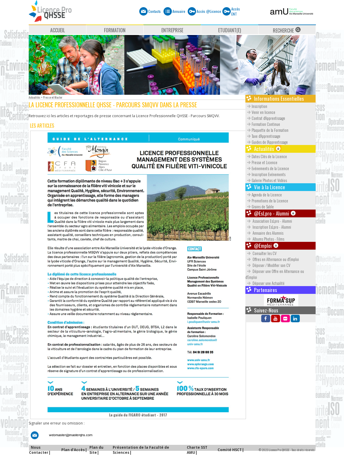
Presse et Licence (261, 162)
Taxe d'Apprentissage (262, 136)
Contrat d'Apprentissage (265, 118)
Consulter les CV (261, 253)
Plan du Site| (96, 450)
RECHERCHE (287, 30)
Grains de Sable (259, 207)
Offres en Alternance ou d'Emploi (272, 259)
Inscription (256, 106)
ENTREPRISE (172, 30)
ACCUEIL (57, 30)
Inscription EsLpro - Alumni (268, 227)
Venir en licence (260, 112)
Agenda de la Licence (263, 195)
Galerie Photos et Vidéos (266, 180)
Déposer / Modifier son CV (268, 265)
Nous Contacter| (40, 450)
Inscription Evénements (265, 174)
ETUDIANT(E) (229, 30)
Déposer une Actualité (265, 283)
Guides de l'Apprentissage (266, 142)
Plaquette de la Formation (266, 130)
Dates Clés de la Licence (266, 156)
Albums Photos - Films (265, 239)
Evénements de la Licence (267, 168)
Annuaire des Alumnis (264, 233)
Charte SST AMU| (197, 450)
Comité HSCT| (231, 449)
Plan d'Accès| (74, 449)
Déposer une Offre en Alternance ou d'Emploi (274, 274)
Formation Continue (262, 124)
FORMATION (115, 30)
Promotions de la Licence (266, 201)
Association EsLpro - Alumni (269, 221)
